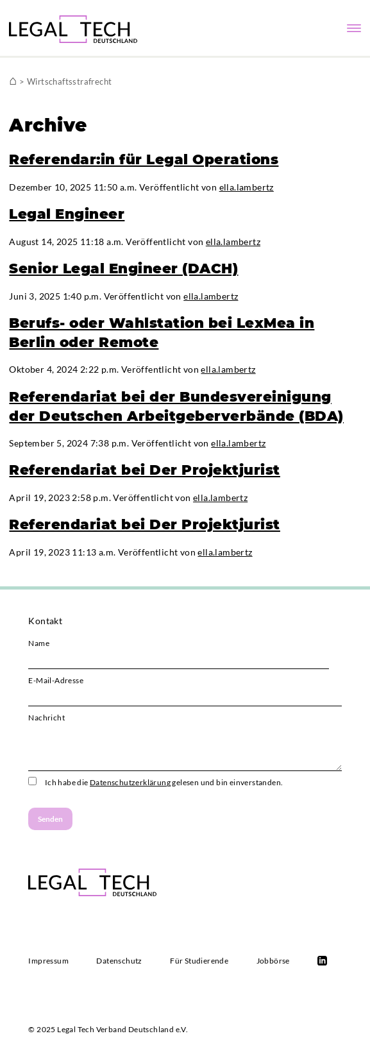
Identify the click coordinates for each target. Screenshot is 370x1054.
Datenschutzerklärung (130, 782)
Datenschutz (119, 960)
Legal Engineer (66, 213)
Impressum (48, 960)
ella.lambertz (246, 187)
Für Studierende (199, 960)
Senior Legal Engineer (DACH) (123, 268)
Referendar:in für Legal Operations (143, 159)
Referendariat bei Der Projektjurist (144, 469)
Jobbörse (273, 960)
